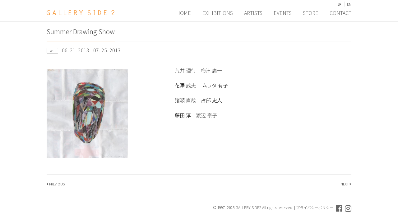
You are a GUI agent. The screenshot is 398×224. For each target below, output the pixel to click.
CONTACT (340, 12)
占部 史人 (211, 100)
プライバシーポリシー (314, 207)
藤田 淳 (183, 115)
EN (349, 4)
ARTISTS (253, 12)
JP (339, 4)
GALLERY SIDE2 (248, 207)
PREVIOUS (57, 183)
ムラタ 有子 (215, 85)
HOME (183, 12)
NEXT (344, 183)
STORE (310, 12)
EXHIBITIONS (217, 12)
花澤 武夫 (186, 85)
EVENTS (283, 12)
